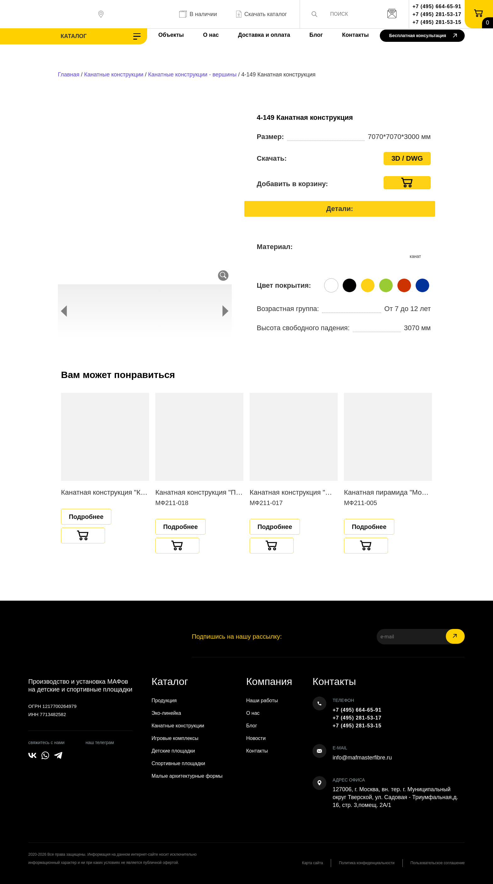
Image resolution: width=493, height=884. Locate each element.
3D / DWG (407, 158)
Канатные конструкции (114, 74)
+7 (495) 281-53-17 (437, 14)
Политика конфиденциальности (366, 863)
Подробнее (86, 516)
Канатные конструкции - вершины (192, 74)
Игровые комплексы (175, 738)
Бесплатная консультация (423, 36)
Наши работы (262, 700)
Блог (315, 35)
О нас (210, 35)
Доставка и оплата (263, 35)
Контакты (354, 35)
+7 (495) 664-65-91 (437, 6)
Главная (69, 74)
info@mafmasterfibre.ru (362, 757)
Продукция (164, 700)
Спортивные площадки (178, 763)
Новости (256, 738)
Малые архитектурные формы (187, 776)
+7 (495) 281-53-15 (437, 22)
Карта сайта (312, 863)
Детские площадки (173, 750)
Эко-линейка (166, 713)
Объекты (169, 35)
